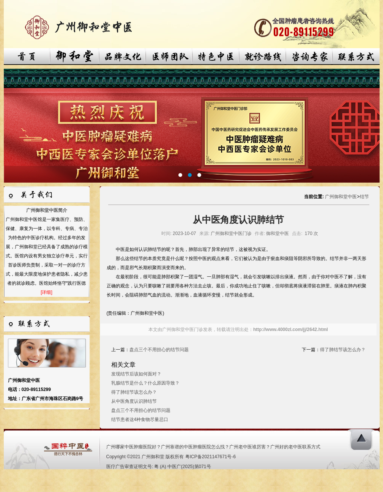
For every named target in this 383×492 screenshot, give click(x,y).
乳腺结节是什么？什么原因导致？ (145, 383)
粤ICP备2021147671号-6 (210, 456)
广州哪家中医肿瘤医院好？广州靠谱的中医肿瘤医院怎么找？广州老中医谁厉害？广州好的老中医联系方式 (213, 446)
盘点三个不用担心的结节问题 (159, 349)
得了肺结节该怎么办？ (343, 349)
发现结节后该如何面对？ (136, 374)
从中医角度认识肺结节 (134, 401)
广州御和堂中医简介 (46, 210)
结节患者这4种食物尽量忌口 (140, 419)
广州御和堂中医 (341, 196)
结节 (364, 196)
